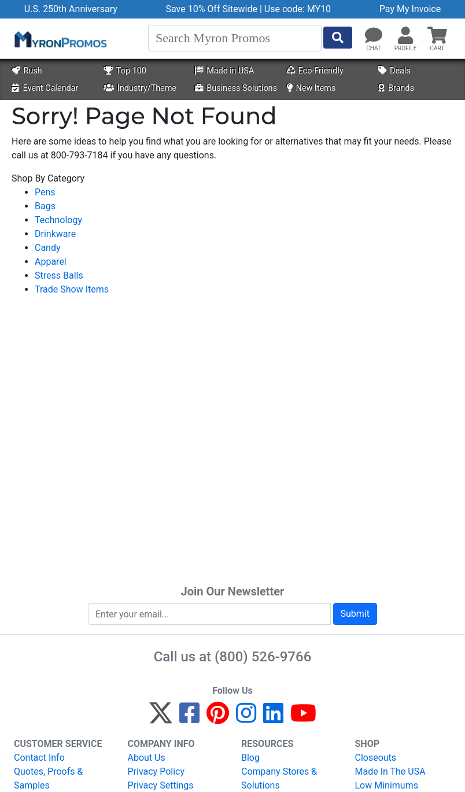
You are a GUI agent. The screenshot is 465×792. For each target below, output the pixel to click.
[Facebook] (189, 718)
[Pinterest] (217, 718)
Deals (394, 71)
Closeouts (376, 757)
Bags (45, 206)
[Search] (235, 38)
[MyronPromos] (60, 38)
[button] (405, 36)
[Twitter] (161, 718)
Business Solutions (236, 88)
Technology (58, 219)
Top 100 (125, 71)
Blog (250, 757)
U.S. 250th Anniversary (70, 8)
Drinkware (55, 233)
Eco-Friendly (315, 71)
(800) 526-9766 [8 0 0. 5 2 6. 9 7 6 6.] (263, 657)
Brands (396, 88)
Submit (355, 613)
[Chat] (373, 36)
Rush (27, 71)
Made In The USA (390, 771)
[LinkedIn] (273, 718)
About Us (146, 757)
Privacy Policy (156, 771)
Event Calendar (45, 88)
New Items (311, 88)
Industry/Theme (140, 88)
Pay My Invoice (410, 8)
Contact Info (39, 757)
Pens (45, 192)
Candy (48, 247)
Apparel (51, 261)
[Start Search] (337, 38)
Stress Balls (59, 275)
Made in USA (224, 71)
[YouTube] (303, 718)
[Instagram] (246, 718)
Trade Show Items (72, 289)
